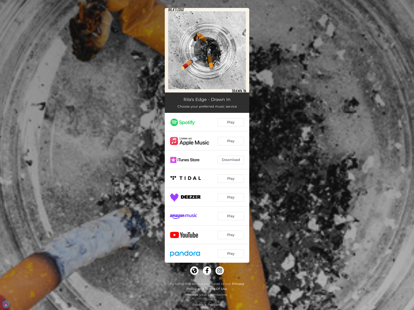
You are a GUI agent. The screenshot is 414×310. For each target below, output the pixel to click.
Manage (191, 295)
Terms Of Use (216, 289)
